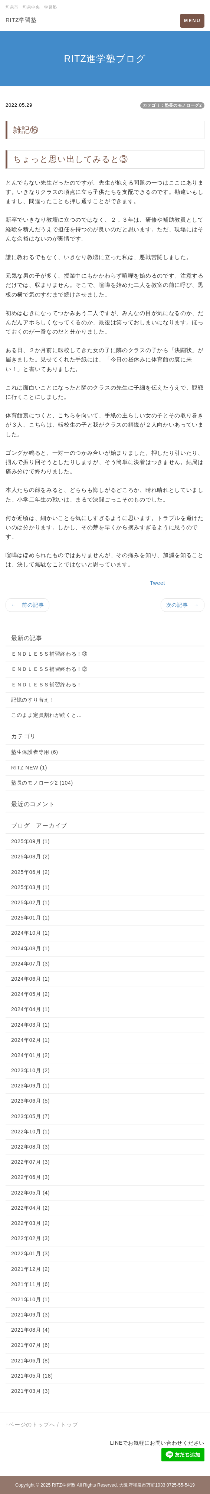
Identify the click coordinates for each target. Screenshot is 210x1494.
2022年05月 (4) (30, 1193)
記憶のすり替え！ (33, 700)
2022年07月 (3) (30, 1162)
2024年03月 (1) (30, 1025)
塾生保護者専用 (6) (34, 752)
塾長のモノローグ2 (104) (42, 783)
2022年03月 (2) (30, 1223)
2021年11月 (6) (30, 1284)
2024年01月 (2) (30, 1055)
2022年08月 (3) (30, 1147)
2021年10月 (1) (30, 1299)
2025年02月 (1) (30, 902)
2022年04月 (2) (30, 1208)
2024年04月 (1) (30, 1009)
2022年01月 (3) (30, 1253)
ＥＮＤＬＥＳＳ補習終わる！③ (49, 654)
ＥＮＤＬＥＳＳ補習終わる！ (46, 685)
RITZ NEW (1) (29, 768)
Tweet (157, 583)
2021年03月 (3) (30, 1391)
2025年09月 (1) (30, 841)
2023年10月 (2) (30, 1070)
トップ (69, 1424)
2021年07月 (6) (30, 1345)
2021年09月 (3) (30, 1315)
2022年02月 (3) (30, 1238)
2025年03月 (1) (30, 887)
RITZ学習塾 (21, 20)
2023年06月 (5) (30, 1101)
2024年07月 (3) (30, 964)
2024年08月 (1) (30, 948)
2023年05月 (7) (30, 1116)
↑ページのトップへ (30, 1424)
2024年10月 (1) (30, 933)
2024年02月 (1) (30, 1040)
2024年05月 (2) (30, 994)
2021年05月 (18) (32, 1376)
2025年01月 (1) (30, 918)
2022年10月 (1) (30, 1131)
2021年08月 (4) (30, 1330)
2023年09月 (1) (30, 1086)
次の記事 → (182, 605)
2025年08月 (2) (30, 856)
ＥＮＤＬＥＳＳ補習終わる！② (49, 669)
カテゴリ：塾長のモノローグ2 (172, 105)
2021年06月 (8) (30, 1361)
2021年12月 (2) (30, 1269)
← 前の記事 (27, 605)
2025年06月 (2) (30, 872)
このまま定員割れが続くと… (46, 715)
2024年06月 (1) (30, 979)
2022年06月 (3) (30, 1177)
